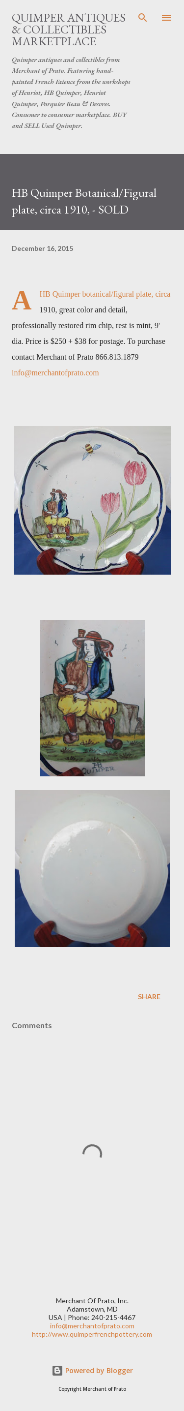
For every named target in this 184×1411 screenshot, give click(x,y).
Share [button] (149, 996)
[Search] (143, 18)
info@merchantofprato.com (55, 372)
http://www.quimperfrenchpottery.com (92, 1334)
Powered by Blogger (92, 1370)
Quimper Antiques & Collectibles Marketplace (69, 29)
